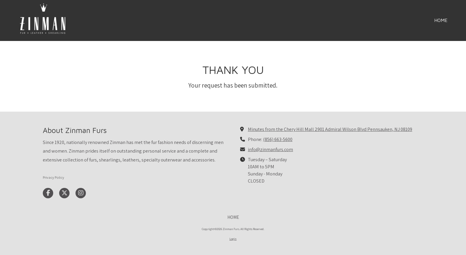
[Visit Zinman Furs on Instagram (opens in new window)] (80, 193)
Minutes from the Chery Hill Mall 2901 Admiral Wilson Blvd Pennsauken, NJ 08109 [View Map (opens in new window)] (330, 129)
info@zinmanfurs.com (270, 149)
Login (233, 239)
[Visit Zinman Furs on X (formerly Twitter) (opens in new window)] (64, 193)
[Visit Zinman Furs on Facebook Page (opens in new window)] (48, 193)
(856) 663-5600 (277, 139)
